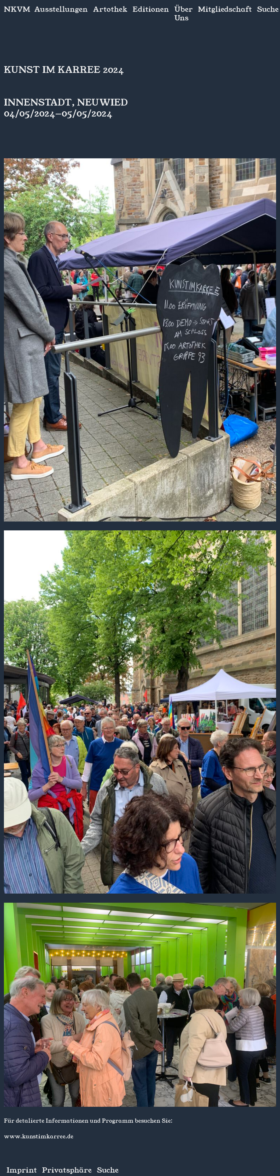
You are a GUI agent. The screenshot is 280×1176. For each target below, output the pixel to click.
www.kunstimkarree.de (38, 1136)
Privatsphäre (67, 1170)
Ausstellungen (61, 9)
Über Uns (183, 13)
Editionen (151, 9)
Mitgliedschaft (225, 9)
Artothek (110, 9)
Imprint (22, 1170)
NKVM (17, 9)
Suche (268, 9)
